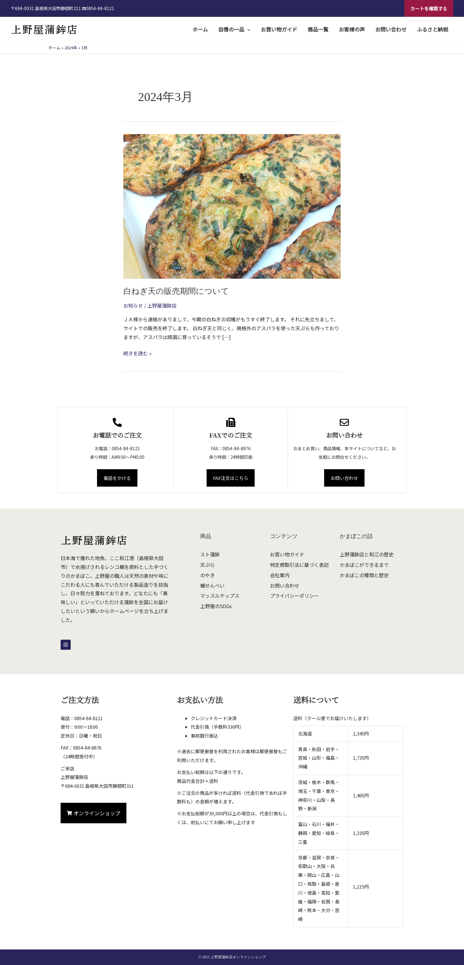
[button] (428, 8)
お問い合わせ (390, 29)
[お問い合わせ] (344, 422)
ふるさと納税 (432, 29)
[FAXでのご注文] (230, 422)
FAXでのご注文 (230, 435)
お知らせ (133, 305)
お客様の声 (352, 29)
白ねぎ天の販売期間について (176, 291)
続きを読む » (137, 353)
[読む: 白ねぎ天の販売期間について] (232, 205)
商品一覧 (318, 29)
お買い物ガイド (279, 29)
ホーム (200, 29)
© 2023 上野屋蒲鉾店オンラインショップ (231, 957)
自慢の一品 (234, 29)
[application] (247, 29)
